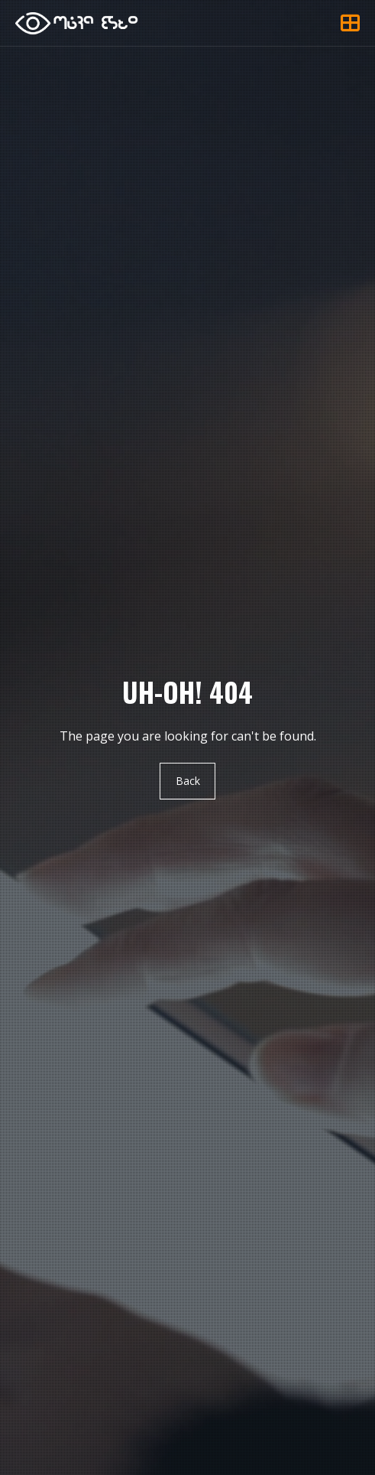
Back (188, 780)
